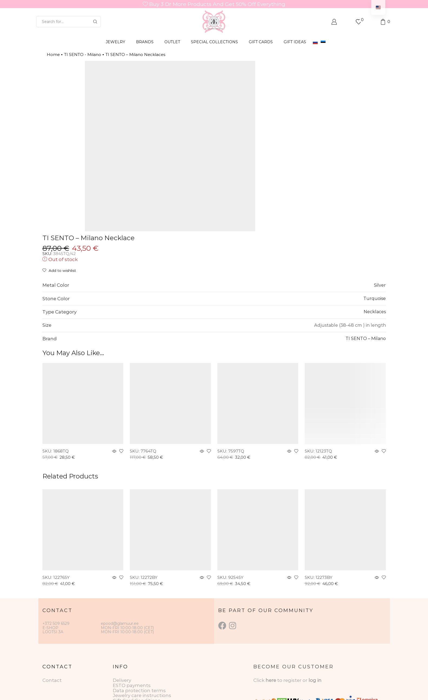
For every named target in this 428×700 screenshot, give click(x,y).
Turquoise (374, 237)
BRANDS (145, 41)
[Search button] (95, 21)
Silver (380, 224)
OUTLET (172, 41)
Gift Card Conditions (136, 639)
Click (259, 619)
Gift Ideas (295, 41)
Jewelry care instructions (142, 634)
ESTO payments (132, 624)
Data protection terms (139, 629)
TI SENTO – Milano (366, 277)
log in (314, 619)
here (271, 619)
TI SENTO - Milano (82, 54)
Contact (52, 619)
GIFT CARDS (261, 41)
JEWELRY (115, 41)
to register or (292, 619)
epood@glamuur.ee (120, 562)
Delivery (122, 619)
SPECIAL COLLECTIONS (214, 41)
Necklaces (375, 250)
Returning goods (133, 644)
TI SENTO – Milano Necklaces (135, 54)
